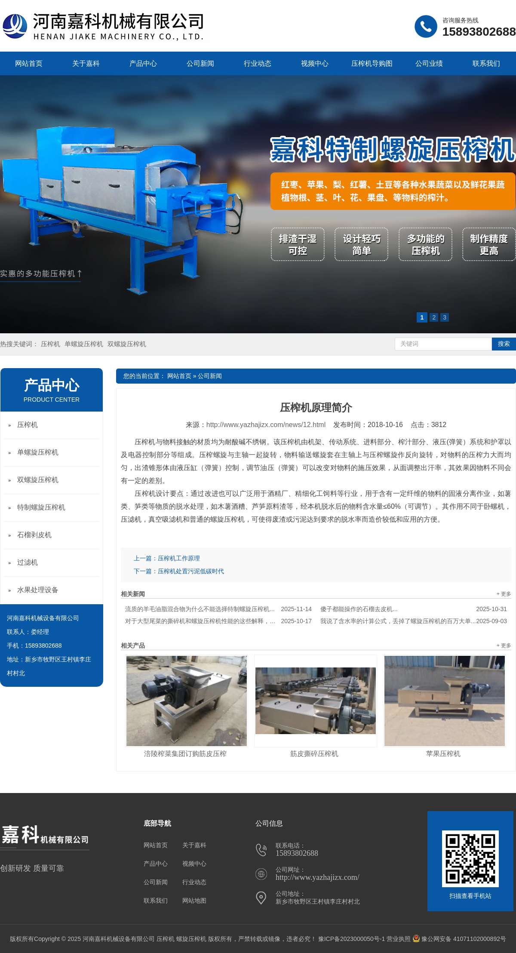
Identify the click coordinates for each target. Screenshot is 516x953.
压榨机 (50, 343)
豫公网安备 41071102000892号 (459, 938)
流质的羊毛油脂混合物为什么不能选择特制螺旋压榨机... (218, 609)
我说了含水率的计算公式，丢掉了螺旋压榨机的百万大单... (413, 621)
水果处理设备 (37, 589)
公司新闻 (200, 63)
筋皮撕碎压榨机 (314, 753)
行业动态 (257, 63)
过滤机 (27, 562)
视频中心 (315, 63)
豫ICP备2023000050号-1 (351, 938)
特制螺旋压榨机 (41, 507)
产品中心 (143, 63)
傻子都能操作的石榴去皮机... (413, 609)
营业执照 (399, 938)
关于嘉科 (86, 63)
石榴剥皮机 (34, 534)
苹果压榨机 (443, 753)
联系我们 (486, 63)
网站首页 (29, 63)
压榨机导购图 (372, 63)
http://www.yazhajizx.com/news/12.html (266, 424)
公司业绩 (429, 63)
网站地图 (194, 900)
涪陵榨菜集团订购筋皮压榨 (185, 753)
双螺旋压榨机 (127, 343)
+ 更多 (504, 594)
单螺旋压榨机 (83, 343)
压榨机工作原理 (179, 558)
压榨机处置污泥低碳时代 (191, 571)
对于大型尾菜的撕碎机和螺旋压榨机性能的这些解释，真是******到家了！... (218, 621)
